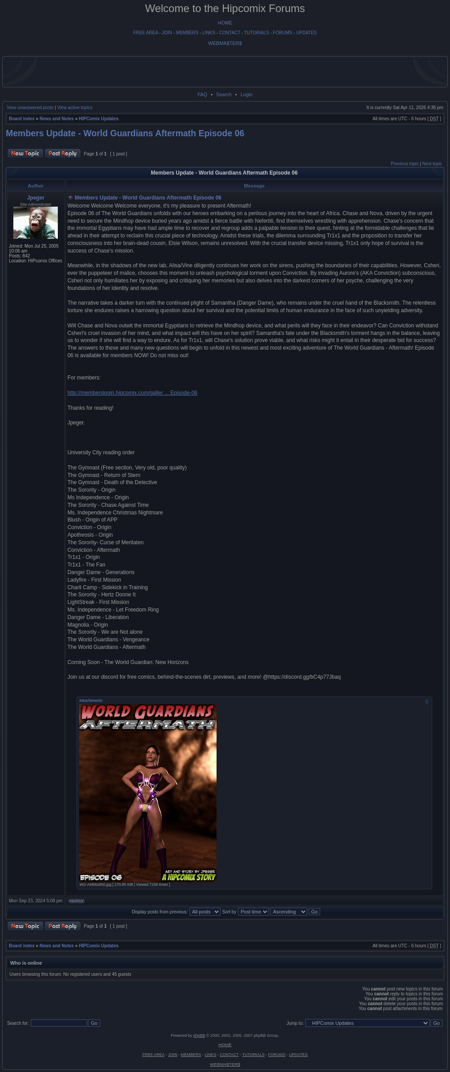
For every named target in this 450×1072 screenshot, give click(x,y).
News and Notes (57, 118)
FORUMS (282, 32)
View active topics (74, 107)
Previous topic (405, 163)
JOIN (167, 32)
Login (247, 94)
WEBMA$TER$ (225, 43)
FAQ (202, 94)
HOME (225, 22)
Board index (22, 118)
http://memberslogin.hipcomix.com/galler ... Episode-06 (132, 393)
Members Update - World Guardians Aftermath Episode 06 (125, 133)
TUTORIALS (256, 32)
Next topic (432, 163)
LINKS (208, 32)
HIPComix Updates (98, 118)
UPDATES (306, 32)
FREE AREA (145, 32)
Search (224, 94)
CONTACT (229, 32)
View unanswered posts (30, 107)
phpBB (199, 1035)
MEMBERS (187, 32)
